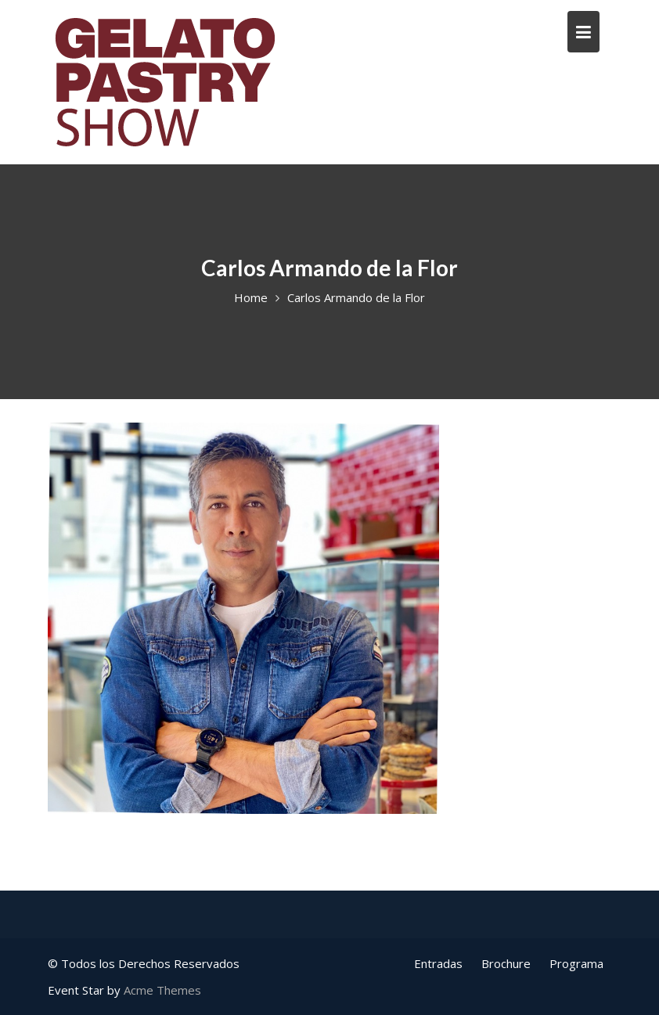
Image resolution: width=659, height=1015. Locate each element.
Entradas (438, 963)
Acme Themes (162, 990)
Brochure (506, 963)
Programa (576, 963)
